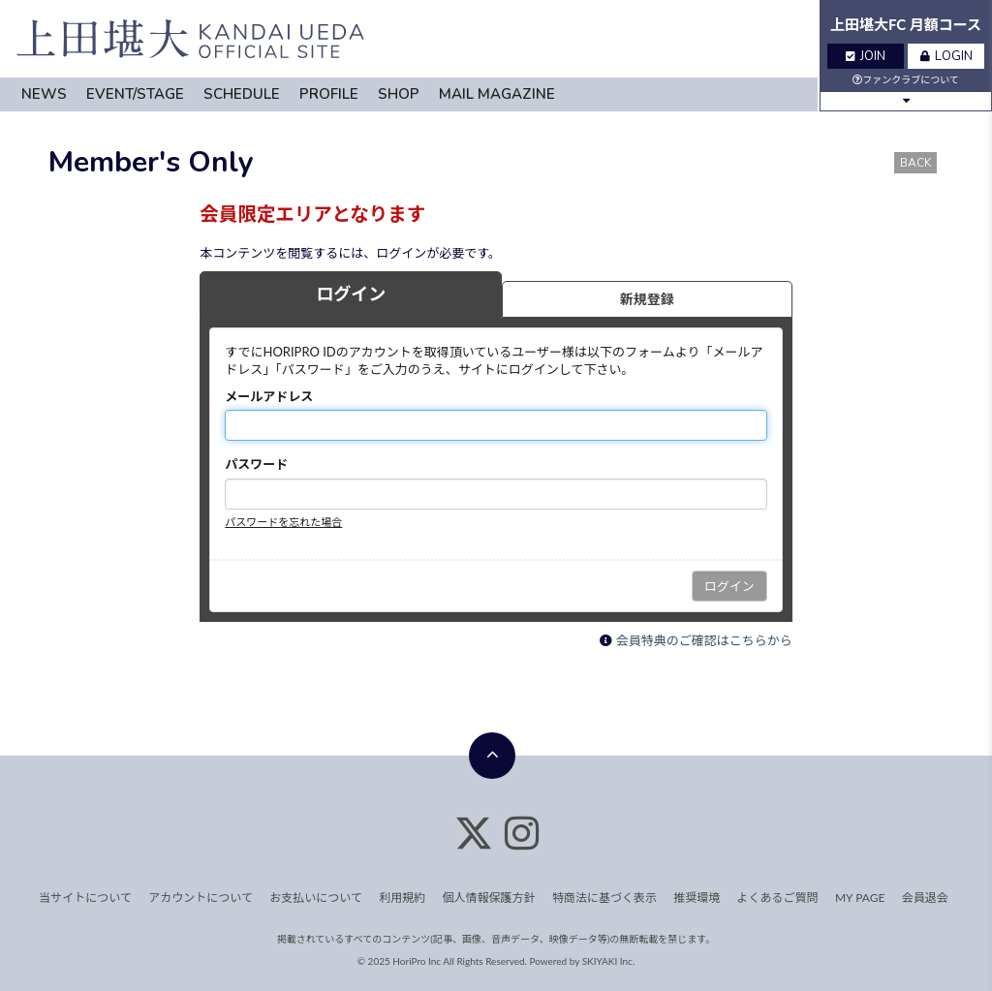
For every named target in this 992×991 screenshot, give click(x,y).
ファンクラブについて (905, 79)
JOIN (865, 56)
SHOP (398, 94)
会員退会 (925, 897)
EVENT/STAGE (135, 94)
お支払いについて (315, 897)
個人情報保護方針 (489, 897)
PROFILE (328, 94)
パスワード (256, 464)
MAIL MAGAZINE (497, 94)
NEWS (44, 94)
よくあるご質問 (778, 897)
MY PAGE (859, 897)
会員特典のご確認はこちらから (704, 640)
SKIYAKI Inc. (609, 961)
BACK (915, 162)
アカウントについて (200, 897)
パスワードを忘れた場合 (283, 521)
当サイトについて (85, 897)
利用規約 (402, 897)
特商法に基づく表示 (604, 897)
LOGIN (946, 56)
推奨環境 (696, 897)
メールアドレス (269, 396)
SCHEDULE (241, 94)
